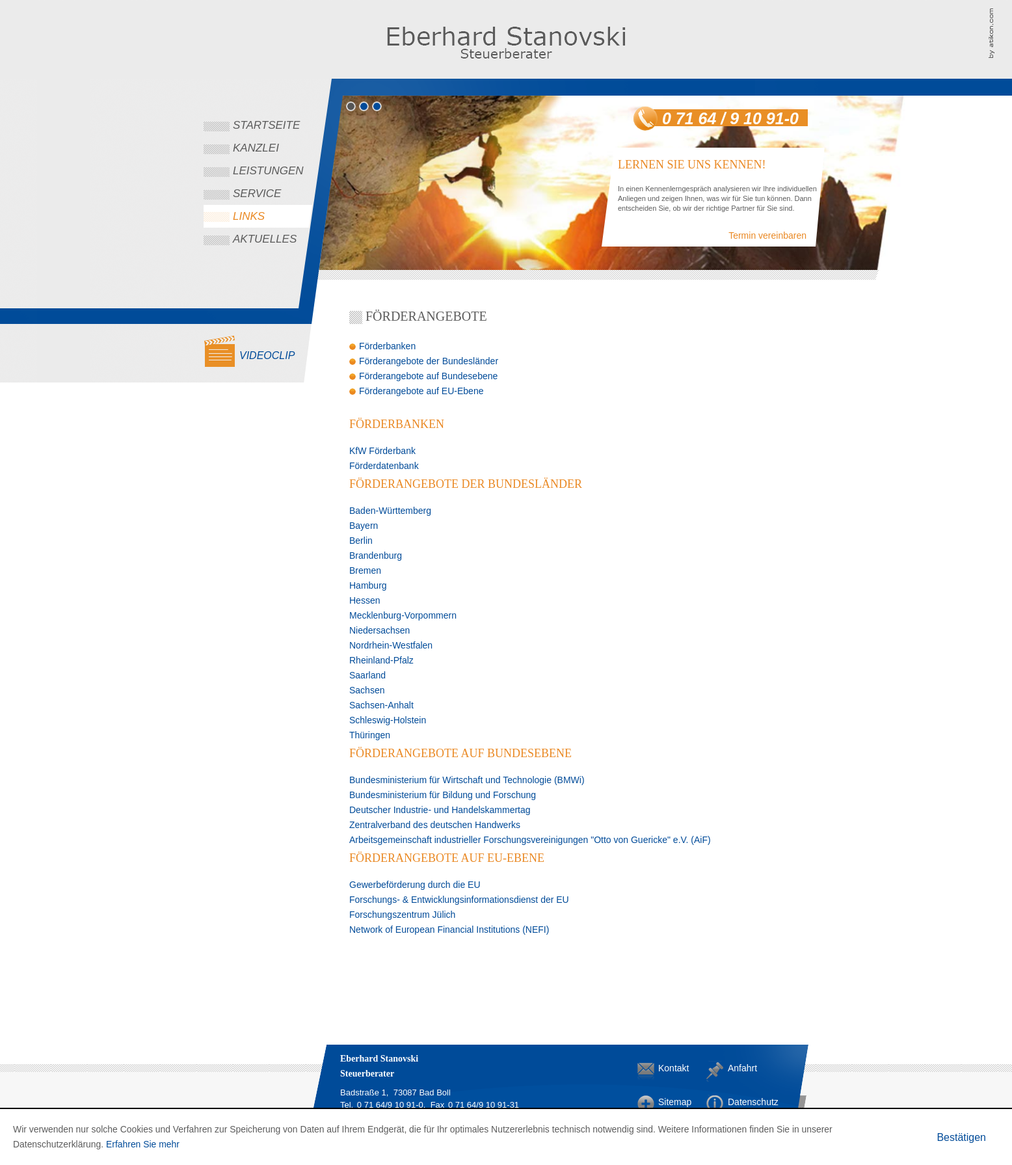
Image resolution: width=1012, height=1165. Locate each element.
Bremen (365, 570)
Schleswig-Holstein (387, 720)
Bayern (363, 525)
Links (249, 216)
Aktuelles (265, 239)
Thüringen (369, 735)
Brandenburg (375, 555)
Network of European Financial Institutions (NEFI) (449, 929)
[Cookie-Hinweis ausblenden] (961, 1137)
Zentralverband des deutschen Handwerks (434, 825)
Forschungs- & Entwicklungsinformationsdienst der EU (459, 899)
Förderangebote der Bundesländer (428, 361)
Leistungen (268, 171)
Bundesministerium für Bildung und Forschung (442, 795)
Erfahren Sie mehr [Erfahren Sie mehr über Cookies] (143, 1144)
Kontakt (668, 1068)
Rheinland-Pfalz (381, 660)
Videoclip (267, 355)
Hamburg (368, 585)
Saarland (367, 675)
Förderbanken (387, 346)
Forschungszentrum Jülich (402, 914)
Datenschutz (738, 1102)
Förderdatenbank (384, 466)
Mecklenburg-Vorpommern (403, 615)
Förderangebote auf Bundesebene (428, 376)
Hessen (364, 600)
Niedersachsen (379, 630)
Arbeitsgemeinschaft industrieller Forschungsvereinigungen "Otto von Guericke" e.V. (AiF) (530, 840)
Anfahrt (738, 1068)
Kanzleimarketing (1000, 33)
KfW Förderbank (382, 451)
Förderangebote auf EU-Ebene (421, 391)
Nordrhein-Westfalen (391, 645)
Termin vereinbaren (767, 235)
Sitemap (668, 1102)
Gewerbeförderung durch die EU (415, 884)
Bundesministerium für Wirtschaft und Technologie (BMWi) (467, 780)
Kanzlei (256, 148)
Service (257, 193)
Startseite (266, 125)
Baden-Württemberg (390, 510)
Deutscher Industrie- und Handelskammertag (440, 810)
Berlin (361, 540)
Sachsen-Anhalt (381, 705)
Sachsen (366, 690)
